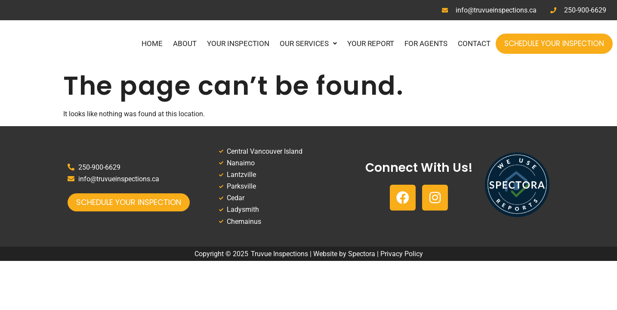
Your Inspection (238, 43)
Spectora (361, 254)
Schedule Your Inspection (554, 43)
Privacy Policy (401, 254)
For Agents (425, 43)
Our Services (308, 43)
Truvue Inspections (279, 254)
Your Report (370, 43)
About (185, 43)
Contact (474, 43)
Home (152, 43)
